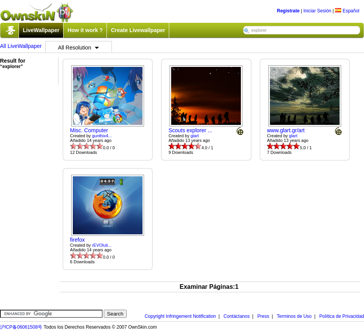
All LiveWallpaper (21, 46)
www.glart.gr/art (285, 130)
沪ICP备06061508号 (21, 327)
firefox (77, 240)
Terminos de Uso (294, 316)
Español (347, 11)
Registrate (288, 11)
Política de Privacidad (341, 316)
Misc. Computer (89, 130)
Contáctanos (236, 316)
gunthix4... (102, 135)
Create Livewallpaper (138, 30)
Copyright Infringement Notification (180, 316)
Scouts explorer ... (190, 130)
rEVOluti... (102, 245)
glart (195, 135)
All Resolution (78, 47)
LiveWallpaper (41, 30)
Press (263, 316)
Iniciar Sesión (317, 11)
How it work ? (85, 30)
